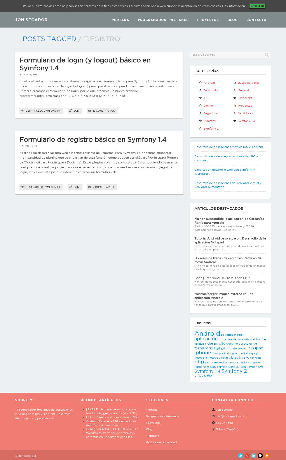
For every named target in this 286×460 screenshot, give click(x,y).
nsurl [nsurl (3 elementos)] (224, 357)
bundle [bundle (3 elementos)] (261, 339)
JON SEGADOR (31, 19)
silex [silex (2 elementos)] (232, 367)
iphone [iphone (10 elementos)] (202, 352)
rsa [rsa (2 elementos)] (204, 367)
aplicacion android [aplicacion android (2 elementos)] (231, 334)
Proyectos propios (242, 106)
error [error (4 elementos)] (253, 343)
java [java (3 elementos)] (215, 353)
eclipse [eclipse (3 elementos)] (243, 343)
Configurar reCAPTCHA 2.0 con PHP (221, 278)
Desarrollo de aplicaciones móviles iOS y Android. (228, 146)
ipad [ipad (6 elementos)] (259, 348)
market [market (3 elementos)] (243, 353)
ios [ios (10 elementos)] (250, 347)
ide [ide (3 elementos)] (234, 348)
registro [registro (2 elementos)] (256, 362)
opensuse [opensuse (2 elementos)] (256, 357)
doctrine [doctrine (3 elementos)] (232, 343)
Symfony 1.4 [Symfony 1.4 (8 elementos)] (207, 371)
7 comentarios (103, 187)
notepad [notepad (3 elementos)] (214, 357)
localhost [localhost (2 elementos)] (224, 353)
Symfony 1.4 (52, 110)
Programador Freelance (163, 20)
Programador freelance (162, 416)
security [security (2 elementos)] (211, 367)
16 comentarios (104, 110)
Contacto (256, 20)
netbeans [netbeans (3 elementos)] (201, 357)
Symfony (207, 120)
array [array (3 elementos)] (222, 339)
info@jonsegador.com (231, 416)
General (241, 90)
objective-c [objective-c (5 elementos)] (239, 357)
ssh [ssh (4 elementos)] (238, 366)
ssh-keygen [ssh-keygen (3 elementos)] (249, 366)
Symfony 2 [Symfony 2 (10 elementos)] (234, 370)
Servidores (243, 113)
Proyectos (208, 20)
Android (207, 82)
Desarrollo (34, 110)
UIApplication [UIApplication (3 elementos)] (203, 375)
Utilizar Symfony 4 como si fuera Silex (112, 417)
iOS (203, 97)
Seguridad (208, 113)
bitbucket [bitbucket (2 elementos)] (249, 339)
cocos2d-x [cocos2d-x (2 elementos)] (200, 343)
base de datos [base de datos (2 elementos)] (235, 339)
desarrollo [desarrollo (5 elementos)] (216, 343)
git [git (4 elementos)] (218, 348)
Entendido (257, 5)
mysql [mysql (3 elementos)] (253, 353)
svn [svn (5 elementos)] (261, 366)
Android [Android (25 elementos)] (207, 333)
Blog (233, 20)
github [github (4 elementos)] (226, 348)
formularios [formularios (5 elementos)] (204, 348)
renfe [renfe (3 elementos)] (198, 366)
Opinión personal (206, 106)
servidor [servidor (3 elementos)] (222, 366)
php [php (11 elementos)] (199, 361)
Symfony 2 (209, 128)
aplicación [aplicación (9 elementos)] (206, 338)
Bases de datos (246, 82)
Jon (76, 110)
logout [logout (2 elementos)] (234, 353)
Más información (233, 5)
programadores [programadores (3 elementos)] (240, 362)
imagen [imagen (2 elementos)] (242, 348)
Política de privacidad (161, 442)
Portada (120, 20)
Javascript (242, 97)
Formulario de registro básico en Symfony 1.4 (92, 139)
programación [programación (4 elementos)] (216, 362)
